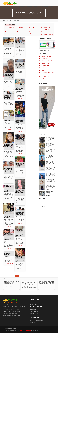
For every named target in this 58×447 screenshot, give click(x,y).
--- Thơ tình (43, 70)
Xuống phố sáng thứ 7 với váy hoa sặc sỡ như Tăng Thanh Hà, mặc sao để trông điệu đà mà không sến (50, 146)
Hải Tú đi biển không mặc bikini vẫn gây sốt (50, 156)
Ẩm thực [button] (35, 6)
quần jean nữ (34, 311)
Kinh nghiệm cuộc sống (46, 56)
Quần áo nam (44, 206)
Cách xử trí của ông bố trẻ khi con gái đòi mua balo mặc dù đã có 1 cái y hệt (19, 165)
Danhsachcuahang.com (37, 320)
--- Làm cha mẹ (44, 58)
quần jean (33, 310)
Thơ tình (20, 31)
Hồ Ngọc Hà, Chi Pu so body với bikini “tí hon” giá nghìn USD (50, 174)
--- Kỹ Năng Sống (45, 65)
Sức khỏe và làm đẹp (48, 34)
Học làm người (46, 27)
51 (26, 276)
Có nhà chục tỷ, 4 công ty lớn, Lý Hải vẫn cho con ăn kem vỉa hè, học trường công (19, 45)
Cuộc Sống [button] (22, 6)
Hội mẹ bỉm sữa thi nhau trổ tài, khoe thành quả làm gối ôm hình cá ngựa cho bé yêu (19, 192)
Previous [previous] (5, 283)
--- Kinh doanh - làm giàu (47, 60)
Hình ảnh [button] (46, 6)
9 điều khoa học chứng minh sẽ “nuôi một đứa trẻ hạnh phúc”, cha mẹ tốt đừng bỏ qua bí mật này (8, 188)
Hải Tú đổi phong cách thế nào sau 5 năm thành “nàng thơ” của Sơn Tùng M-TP (50, 139)
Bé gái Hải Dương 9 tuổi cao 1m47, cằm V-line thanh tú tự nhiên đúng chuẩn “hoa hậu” (8, 147)
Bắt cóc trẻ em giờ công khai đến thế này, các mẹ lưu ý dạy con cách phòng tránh (19, 142)
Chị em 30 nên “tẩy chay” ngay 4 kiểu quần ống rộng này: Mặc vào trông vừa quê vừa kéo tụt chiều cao (50, 170)
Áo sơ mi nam (44, 201)
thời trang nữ (34, 313)
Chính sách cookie (10, 328)
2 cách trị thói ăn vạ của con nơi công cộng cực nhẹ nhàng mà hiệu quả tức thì (8, 77)
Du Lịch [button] (41, 6)
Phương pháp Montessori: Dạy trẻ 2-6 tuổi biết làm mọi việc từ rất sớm (8, 44)
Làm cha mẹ (21, 27)
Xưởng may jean (45, 50)
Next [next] (53, 283)
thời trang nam (35, 315)
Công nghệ (34, 304)
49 (18, 276)
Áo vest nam (44, 203)
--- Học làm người (45, 63)
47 (10, 276)
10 (35, 291)
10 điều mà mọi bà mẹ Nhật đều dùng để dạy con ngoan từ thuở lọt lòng (8, 118)
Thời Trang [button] (29, 6)
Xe (31, 303)
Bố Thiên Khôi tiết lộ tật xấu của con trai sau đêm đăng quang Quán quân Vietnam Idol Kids (19, 120)
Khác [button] (52, 6)
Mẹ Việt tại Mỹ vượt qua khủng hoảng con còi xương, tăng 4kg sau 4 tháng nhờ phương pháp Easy (8, 170)
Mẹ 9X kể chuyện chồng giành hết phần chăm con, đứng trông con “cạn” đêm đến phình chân (8, 214)
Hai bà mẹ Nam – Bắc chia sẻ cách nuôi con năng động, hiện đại (8, 97)
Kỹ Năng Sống (46, 29)
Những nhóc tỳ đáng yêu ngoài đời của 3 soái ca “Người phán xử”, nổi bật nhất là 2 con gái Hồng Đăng (8, 236)
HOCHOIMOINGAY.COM (24, 330)
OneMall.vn (34, 322)
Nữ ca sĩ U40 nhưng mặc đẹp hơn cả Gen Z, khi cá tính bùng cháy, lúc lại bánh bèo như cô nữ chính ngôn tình (50, 152)
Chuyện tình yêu (46, 31)
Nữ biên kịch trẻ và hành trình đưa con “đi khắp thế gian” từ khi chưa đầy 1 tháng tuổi (8, 252)
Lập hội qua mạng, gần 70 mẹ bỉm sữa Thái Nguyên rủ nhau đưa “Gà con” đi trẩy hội (19, 65)
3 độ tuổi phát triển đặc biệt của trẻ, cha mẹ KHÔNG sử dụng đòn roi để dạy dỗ (19, 213)
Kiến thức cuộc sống (14, 20)
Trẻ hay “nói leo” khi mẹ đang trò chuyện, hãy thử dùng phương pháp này (19, 259)
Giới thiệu (4, 328)
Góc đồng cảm (9, 31)
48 (14, 276)
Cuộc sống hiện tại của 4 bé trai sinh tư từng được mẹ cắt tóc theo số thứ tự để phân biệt (19, 87)
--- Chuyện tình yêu (45, 76)
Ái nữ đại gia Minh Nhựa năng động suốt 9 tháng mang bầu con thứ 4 (50, 181)
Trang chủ (5, 20)
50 (22, 276)
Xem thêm (10, 55)
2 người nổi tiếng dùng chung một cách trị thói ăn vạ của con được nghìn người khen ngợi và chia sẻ (19, 233)
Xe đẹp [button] (16, 6)
